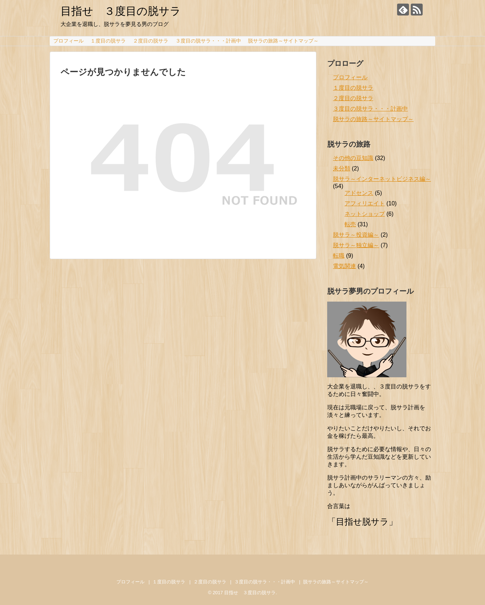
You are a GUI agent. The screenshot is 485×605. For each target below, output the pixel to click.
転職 (338, 256)
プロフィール (68, 41)
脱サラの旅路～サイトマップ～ (283, 41)
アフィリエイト (364, 203)
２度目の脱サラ (150, 41)
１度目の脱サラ (108, 41)
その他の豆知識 (353, 158)
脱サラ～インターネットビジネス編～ (382, 179)
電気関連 (344, 266)
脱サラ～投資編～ (356, 235)
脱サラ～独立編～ (356, 245)
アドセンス (358, 193)
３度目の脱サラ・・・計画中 (208, 41)
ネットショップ (364, 214)
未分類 (341, 168)
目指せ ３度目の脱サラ (121, 11)
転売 (350, 224)
